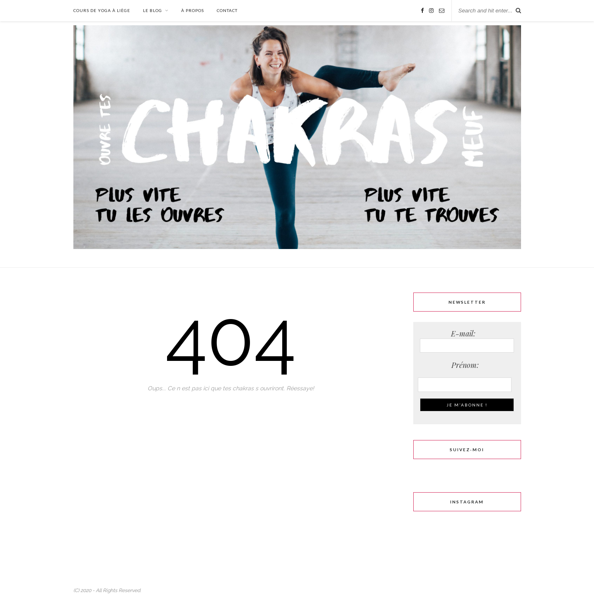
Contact (227, 10)
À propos (192, 10)
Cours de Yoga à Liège (101, 10)
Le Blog (152, 10)
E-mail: (467, 341)
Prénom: (467, 365)
